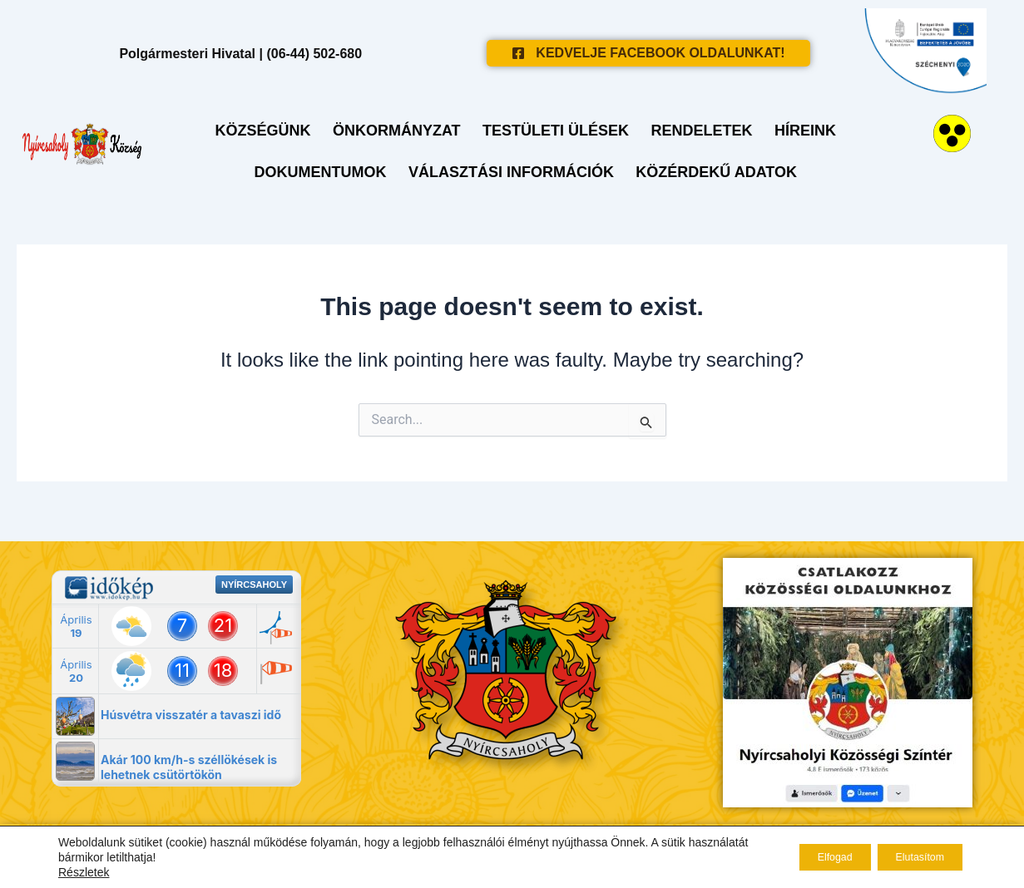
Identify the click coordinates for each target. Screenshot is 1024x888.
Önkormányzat (402, 128)
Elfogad (805, 857)
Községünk (273, 128)
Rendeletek (696, 128)
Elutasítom (910, 857)
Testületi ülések (555, 128)
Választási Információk (511, 169)
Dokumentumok (326, 169)
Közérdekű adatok (711, 169)
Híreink (794, 128)
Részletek (83, 872)
